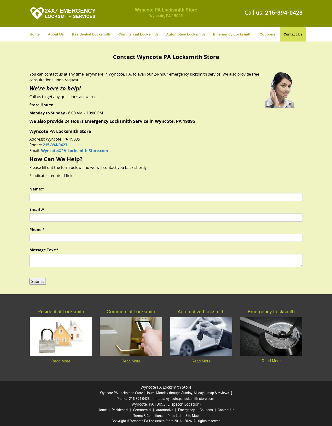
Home (35, 34)
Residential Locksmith (91, 34)
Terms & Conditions (148, 416)
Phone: (37, 229)
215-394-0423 (284, 12)
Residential (120, 410)
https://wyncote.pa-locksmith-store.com (184, 399)
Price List (174, 416)
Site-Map (192, 416)
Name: (36, 189)
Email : (36, 209)
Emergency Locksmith (232, 34)
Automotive (164, 410)
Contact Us (292, 34)
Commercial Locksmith (138, 34)
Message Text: (43, 250)
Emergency (186, 410)
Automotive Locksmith (185, 34)
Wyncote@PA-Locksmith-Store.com (74, 150)
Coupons (267, 34)
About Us (56, 34)
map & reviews (218, 393)
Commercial (142, 410)
